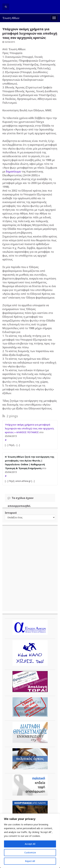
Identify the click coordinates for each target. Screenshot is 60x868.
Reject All (30, 861)
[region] (30, 841)
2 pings (10, 416)
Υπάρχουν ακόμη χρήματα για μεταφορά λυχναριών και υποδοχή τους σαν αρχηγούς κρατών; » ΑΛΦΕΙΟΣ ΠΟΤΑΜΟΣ (29, 428)
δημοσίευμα (13, 171)
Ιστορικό (11, 512)
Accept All (30, 843)
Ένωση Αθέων (10, 18)
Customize (30, 852)
